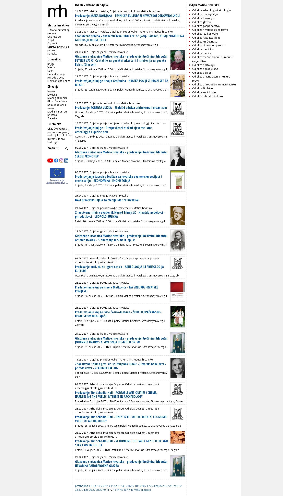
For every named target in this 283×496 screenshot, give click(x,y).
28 (170, 486)
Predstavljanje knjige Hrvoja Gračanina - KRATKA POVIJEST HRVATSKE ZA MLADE (121, 83)
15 (125, 486)
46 (124, 490)
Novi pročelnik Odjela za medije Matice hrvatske (107, 200)
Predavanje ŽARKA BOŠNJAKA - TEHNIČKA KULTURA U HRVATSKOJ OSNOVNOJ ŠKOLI (127, 16)
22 (150, 486)
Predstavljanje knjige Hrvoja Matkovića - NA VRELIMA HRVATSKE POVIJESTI (116, 289)
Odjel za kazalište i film (206, 37)
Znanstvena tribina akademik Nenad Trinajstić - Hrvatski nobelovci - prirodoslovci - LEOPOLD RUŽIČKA (120, 214)
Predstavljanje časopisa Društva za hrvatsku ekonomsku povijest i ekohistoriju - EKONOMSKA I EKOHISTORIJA (118, 179)
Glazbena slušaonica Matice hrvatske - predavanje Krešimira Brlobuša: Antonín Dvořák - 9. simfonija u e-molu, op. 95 (121, 238)
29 (174, 486)
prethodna (81, 486)
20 (143, 486)
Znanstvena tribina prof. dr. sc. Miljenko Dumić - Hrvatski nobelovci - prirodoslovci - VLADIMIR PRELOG (120, 366)
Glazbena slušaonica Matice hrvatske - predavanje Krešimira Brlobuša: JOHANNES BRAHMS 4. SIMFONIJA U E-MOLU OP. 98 (121, 340)
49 (135, 490)
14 (122, 486)
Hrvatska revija (56, 74)
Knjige (51, 64)
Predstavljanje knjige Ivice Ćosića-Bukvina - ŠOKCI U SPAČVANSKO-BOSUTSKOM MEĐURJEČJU (118, 314)
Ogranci (52, 43)
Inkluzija (52, 142)
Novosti (52, 33)
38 (97, 490)
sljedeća (146, 490)
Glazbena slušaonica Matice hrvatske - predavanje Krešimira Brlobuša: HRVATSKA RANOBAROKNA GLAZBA (121, 464)
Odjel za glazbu (201, 22)
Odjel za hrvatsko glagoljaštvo (210, 30)
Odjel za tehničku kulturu (207, 96)
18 (136, 486)
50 (138, 490)
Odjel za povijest (202, 72)
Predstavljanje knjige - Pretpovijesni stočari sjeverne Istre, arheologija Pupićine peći (114, 130)
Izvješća (52, 94)
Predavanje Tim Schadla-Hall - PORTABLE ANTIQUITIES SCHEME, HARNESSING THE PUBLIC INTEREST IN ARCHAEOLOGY (116, 395)
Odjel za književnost (204, 41)
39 (100, 490)
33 (80, 490)
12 (115, 486)
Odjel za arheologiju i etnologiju (211, 10)
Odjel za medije (201, 53)
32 (76, 490)
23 (153, 486)
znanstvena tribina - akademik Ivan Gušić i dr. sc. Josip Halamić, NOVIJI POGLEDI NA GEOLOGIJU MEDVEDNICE (129, 38)
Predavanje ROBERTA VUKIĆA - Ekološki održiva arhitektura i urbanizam (121, 108)
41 (107, 490)
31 (181, 486)
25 (160, 486)
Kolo (50, 70)
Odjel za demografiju (205, 14)
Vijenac (51, 67)
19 (139, 486)
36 (90, 490)
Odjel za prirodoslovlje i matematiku (214, 84)
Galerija (52, 118)
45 (121, 490)
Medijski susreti (57, 111)
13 (118, 486)
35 (86, 490)
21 (146, 486)
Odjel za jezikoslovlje (205, 33)
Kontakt (52, 53)
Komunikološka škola (56, 106)
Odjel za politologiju (204, 65)
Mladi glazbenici (57, 98)
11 (111, 486)
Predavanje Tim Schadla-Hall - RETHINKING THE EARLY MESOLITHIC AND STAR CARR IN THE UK (121, 443)
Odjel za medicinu (203, 49)
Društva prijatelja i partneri (58, 48)
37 (93, 490)
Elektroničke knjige (58, 81)
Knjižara (52, 115)
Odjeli (51, 40)
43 (114, 490)
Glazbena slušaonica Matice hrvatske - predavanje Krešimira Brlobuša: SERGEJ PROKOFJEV (121, 154)
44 (118, 490)
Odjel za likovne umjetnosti (208, 45)
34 (83, 490)
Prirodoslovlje (55, 77)
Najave (51, 91)
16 (129, 486)
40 (104, 490)
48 (131, 490)
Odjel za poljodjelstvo (205, 69)
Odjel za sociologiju (204, 92)
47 (128, 490)
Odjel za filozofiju (203, 18)
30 (177, 486)
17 (132, 486)
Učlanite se (54, 36)
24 (156, 486)
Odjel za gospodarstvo (206, 26)
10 (108, 486)
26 (163, 486)
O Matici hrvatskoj (58, 30)
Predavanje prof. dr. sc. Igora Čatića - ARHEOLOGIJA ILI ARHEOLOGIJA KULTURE (119, 269)
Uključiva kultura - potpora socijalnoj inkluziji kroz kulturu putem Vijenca (59, 134)
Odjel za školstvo (202, 88)
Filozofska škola (57, 101)
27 (167, 486)
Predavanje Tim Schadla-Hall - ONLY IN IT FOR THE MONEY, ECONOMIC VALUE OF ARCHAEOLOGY (121, 419)
